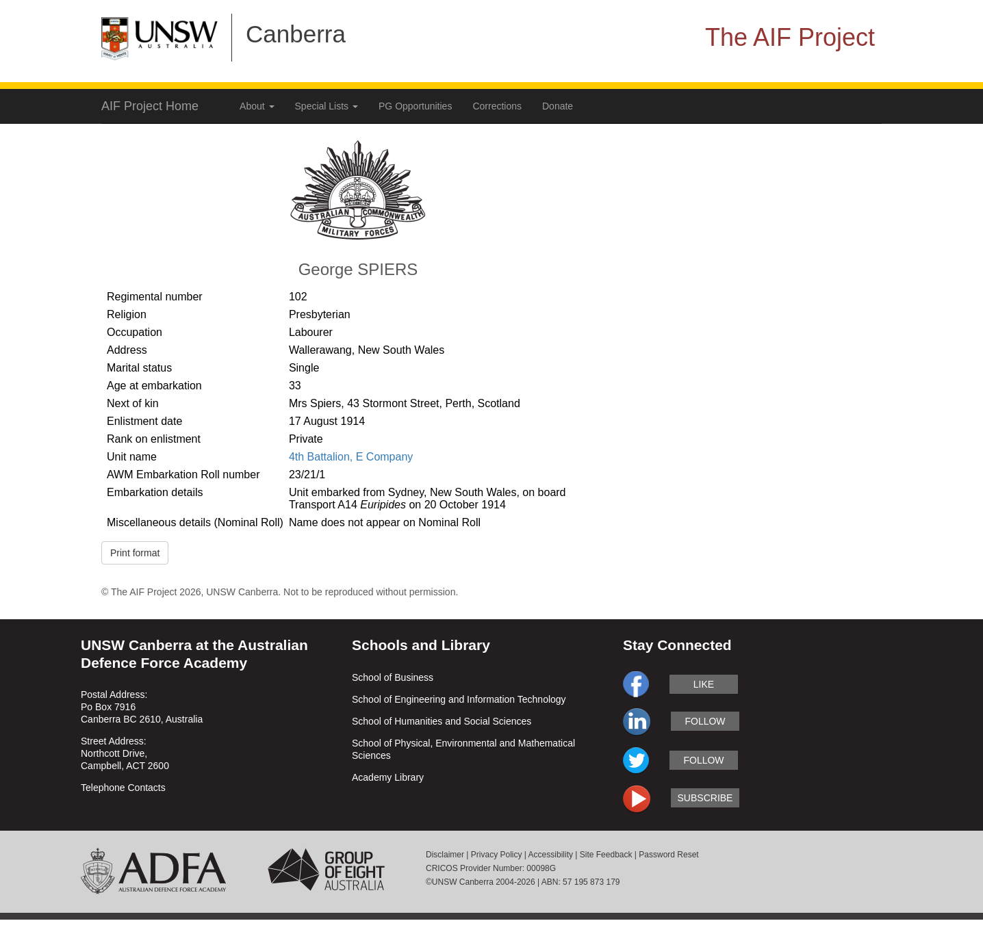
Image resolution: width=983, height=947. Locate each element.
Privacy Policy (496, 854)
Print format (134, 552)
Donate (557, 106)
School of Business (392, 677)
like (703, 684)
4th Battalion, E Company (351, 457)
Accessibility (550, 854)
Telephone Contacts (123, 787)
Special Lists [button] (326, 106)
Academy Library (388, 777)
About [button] (257, 106)
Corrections (497, 106)
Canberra (296, 34)
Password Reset (668, 854)
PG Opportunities (415, 106)
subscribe (705, 797)
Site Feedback (606, 854)
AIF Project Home (150, 106)
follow (705, 721)
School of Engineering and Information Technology (459, 699)
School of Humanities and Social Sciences (441, 721)
